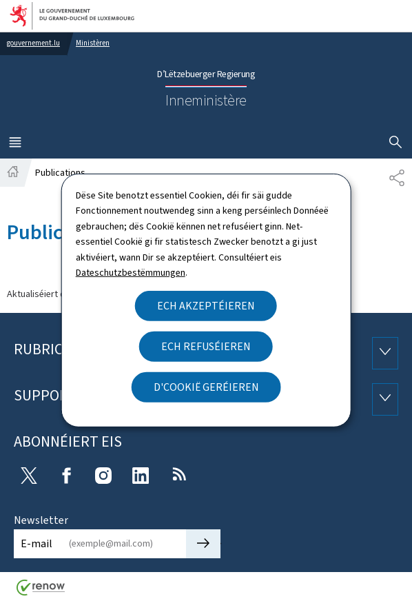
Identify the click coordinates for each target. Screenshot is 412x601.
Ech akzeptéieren (206, 305)
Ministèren (93, 43)
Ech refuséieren (206, 346)
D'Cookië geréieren (206, 387)
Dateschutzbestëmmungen (130, 272)
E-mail (36, 543)
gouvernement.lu (33, 43)
